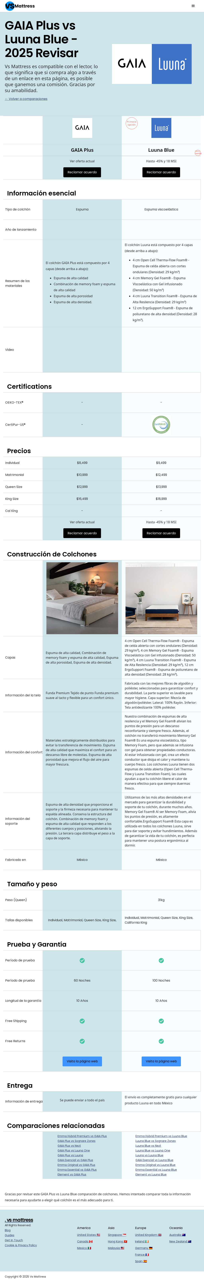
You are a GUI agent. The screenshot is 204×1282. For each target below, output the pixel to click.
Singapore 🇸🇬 (117, 1235)
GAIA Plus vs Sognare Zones (76, 1141)
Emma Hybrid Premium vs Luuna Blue (161, 1136)
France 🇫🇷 (142, 1255)
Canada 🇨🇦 (84, 1241)
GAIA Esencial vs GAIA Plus (75, 1160)
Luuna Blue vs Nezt (148, 1146)
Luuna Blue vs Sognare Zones (155, 1141)
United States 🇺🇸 (88, 1235)
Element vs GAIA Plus (72, 1174)
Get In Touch (14, 1240)
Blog (8, 1230)
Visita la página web (82, 1061)
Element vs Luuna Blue (151, 1174)
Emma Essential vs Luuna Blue (156, 1170)
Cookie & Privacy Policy (21, 1245)
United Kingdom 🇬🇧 (148, 1235)
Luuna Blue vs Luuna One (152, 1150)
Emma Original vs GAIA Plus (76, 1165)
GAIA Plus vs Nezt (69, 1146)
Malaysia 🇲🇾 (116, 1248)
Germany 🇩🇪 (143, 1248)
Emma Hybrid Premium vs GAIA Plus (82, 1136)
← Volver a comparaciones (26, 99)
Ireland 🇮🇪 (142, 1241)
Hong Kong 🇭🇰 (117, 1241)
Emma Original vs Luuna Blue (155, 1165)
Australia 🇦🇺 (177, 1235)
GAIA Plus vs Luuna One (74, 1150)
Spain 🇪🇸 (141, 1261)
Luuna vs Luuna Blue (149, 1155)
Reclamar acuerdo (82, 172)
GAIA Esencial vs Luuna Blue (154, 1160)
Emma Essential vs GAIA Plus (77, 1170)
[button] (193, 6)
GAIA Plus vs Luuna (70, 1155)
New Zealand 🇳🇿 (180, 1241)
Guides (9, 1235)
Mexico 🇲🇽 (84, 1248)
